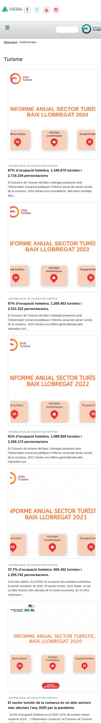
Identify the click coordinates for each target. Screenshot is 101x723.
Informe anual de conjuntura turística (33, 166)
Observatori (10, 42)
